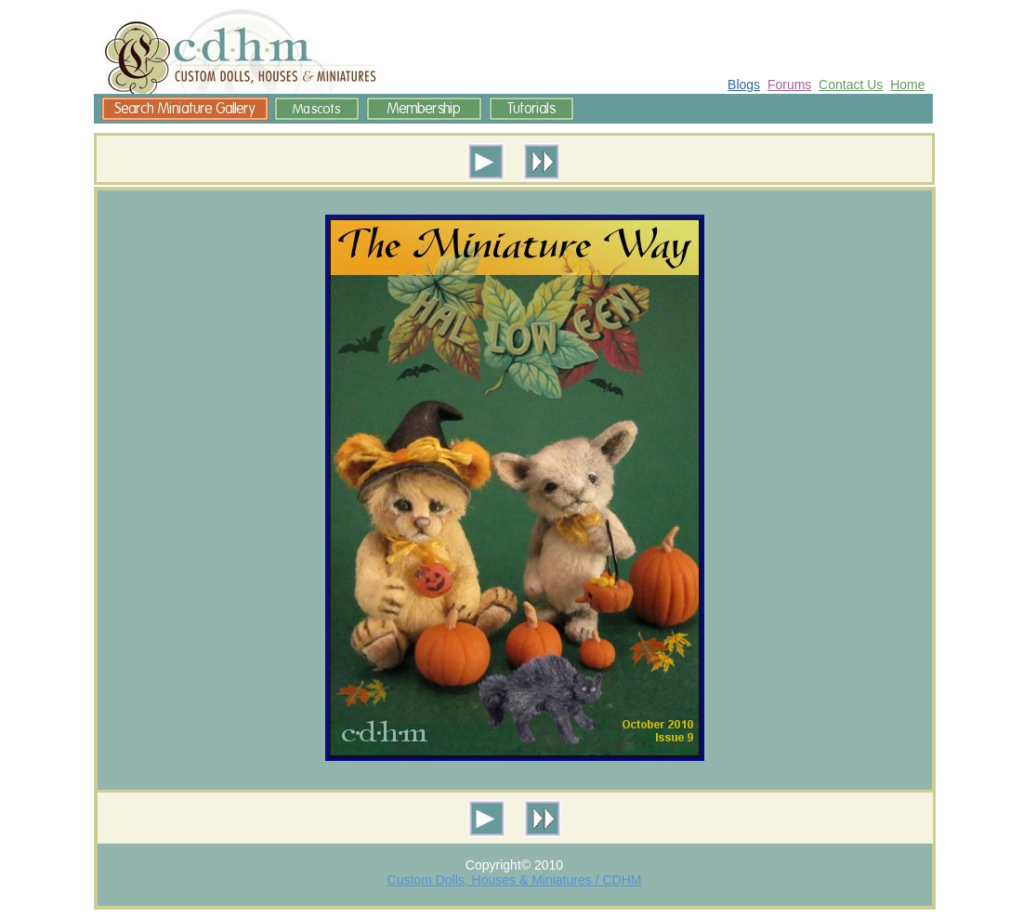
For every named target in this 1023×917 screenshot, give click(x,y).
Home (907, 84)
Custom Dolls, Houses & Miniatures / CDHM (514, 879)
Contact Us (851, 84)
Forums (789, 84)
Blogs (744, 84)
